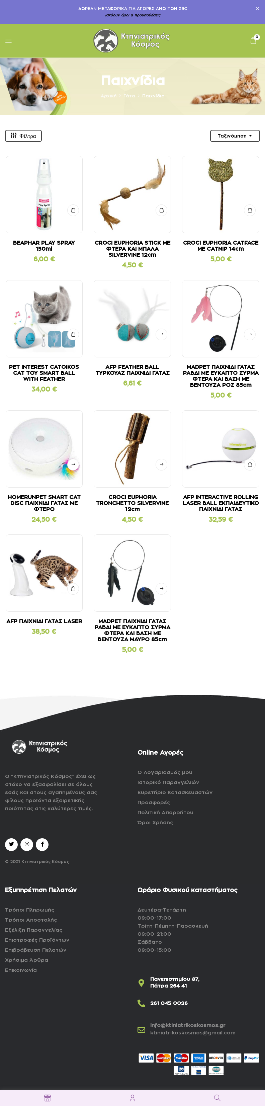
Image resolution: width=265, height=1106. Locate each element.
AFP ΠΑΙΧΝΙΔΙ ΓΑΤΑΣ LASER (44, 621)
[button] (253, 40)
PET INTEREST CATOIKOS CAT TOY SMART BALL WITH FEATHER (44, 373)
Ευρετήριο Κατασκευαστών (175, 792)
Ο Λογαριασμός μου (165, 772)
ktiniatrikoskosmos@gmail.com (193, 1032)
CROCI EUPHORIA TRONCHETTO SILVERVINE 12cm (132, 503)
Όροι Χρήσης (155, 822)
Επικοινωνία (21, 970)
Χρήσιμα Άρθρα (26, 960)
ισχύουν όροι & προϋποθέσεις (132, 15)
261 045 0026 (169, 1003)
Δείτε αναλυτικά (161, 334)
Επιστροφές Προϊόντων (37, 940)
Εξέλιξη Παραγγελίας (33, 930)
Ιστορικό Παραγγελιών (168, 782)
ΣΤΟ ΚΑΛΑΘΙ (73, 210)
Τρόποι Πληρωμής (29, 910)
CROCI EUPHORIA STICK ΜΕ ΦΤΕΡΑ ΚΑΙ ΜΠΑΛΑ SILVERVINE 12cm (132, 249)
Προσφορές (154, 802)
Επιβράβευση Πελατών (35, 950)
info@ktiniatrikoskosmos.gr (188, 1025)
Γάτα (129, 96)
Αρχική (108, 96)
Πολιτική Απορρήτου (165, 812)
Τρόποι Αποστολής (31, 920)
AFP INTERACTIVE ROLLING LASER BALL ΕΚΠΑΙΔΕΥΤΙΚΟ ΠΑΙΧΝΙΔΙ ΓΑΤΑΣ (221, 503)
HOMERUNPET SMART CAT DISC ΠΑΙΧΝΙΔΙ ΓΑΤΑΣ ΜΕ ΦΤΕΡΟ (44, 503)
